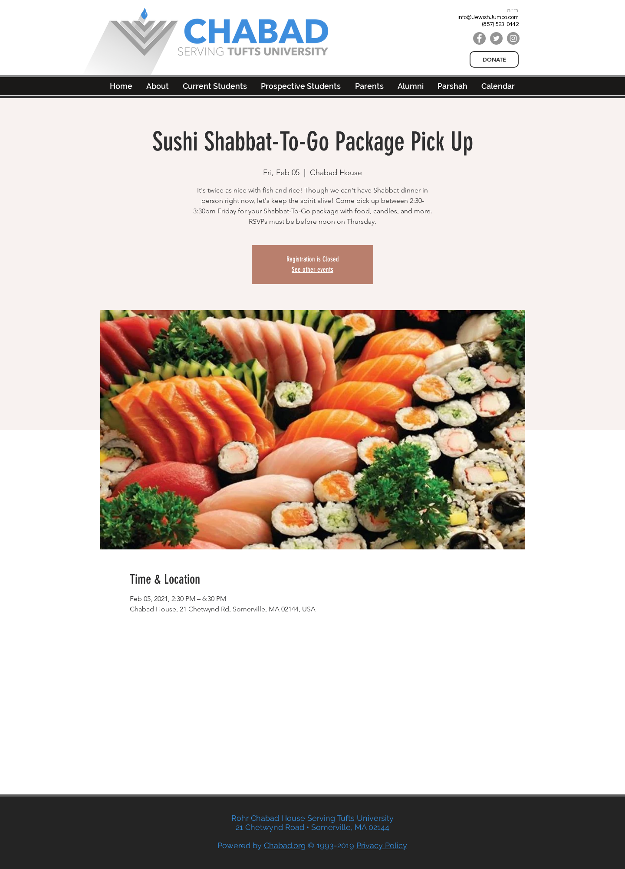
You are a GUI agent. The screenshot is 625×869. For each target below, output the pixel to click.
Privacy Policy (381, 845)
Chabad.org (285, 845)
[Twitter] (496, 38)
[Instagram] (513, 38)
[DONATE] (494, 59)
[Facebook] (479, 38)
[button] (410, 86)
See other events (312, 269)
